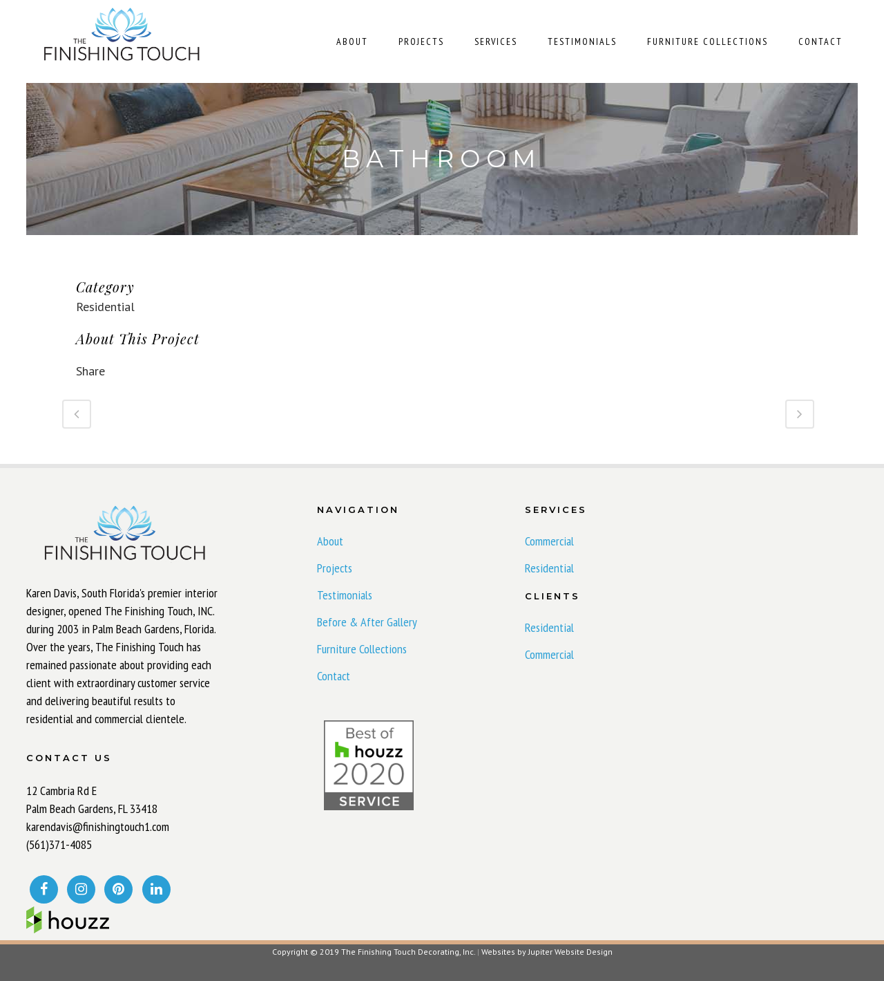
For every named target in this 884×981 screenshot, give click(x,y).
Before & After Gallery (367, 622)
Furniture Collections (362, 649)
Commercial (549, 541)
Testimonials (344, 595)
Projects (334, 568)
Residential (549, 568)
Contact (333, 676)
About (330, 541)
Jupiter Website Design (570, 951)
